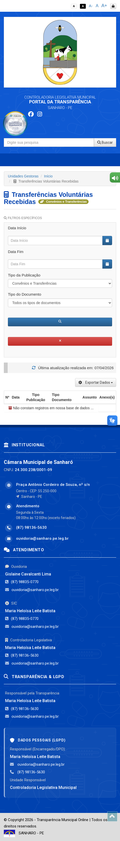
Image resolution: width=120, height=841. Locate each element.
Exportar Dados (95, 382)
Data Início (17, 228)
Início (48, 176)
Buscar (105, 142)
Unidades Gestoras (23, 176)
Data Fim (15, 251)
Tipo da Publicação (24, 275)
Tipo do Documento (24, 294)
